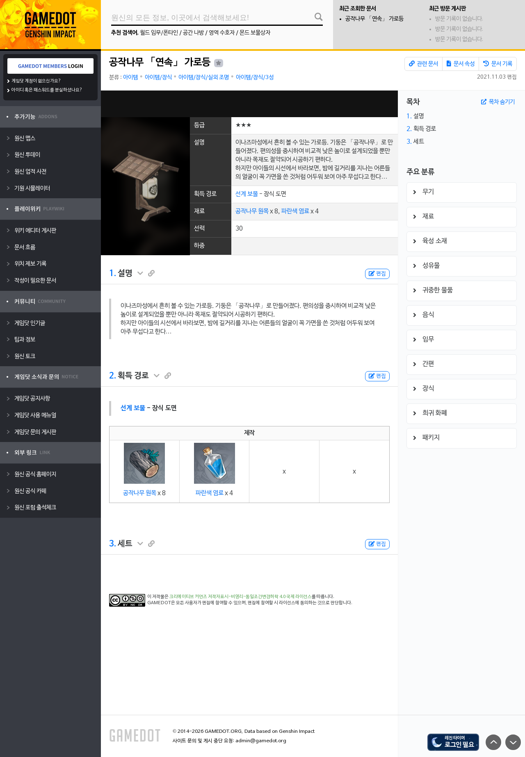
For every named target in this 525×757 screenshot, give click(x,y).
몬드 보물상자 (255, 33)
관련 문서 (423, 64)
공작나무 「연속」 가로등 (374, 19)
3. (112, 543)
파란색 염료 (295, 211)
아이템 (130, 78)
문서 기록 (497, 64)
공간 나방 (193, 33)
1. (112, 273)
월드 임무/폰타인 (159, 33)
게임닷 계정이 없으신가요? (36, 81)
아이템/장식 (158, 78)
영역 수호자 (222, 33)
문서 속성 (461, 64)
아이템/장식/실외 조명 (203, 78)
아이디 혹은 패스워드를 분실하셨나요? (46, 90)
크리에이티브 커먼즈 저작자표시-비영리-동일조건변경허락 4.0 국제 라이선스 (240, 596)
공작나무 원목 (252, 211)
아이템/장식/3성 (255, 78)
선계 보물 (246, 194)
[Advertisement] (249, 104)
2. (112, 376)
